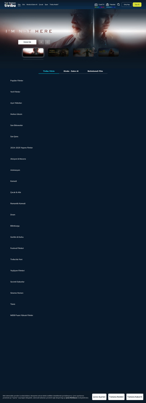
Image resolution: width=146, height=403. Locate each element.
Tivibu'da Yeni (16, 259)
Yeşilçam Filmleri (17, 270)
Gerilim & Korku (16, 237)
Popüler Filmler (16, 80)
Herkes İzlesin (16, 114)
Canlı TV (101, 4)
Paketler (112, 4)
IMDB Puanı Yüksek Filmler (21, 315)
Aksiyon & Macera (18, 159)
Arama (118, 4)
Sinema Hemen (16, 293)
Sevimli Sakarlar (17, 282)
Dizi (23, 4)
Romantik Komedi (17, 203)
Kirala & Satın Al (32, 4)
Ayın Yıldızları (16, 103)
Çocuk (41, 4)
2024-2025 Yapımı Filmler (21, 148)
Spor (46, 4)
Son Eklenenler (16, 125)
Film (19, 4)
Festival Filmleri (17, 248)
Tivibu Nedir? (54, 4)
